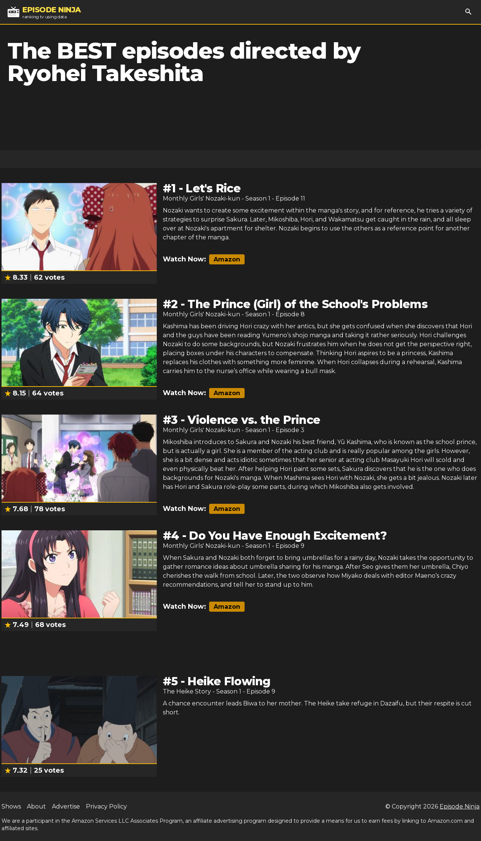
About (36, 806)
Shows (11, 806)
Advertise (66, 806)
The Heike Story (187, 691)
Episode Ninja (460, 806)
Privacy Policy (106, 806)
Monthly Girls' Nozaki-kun (201, 198)
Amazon (227, 259)
